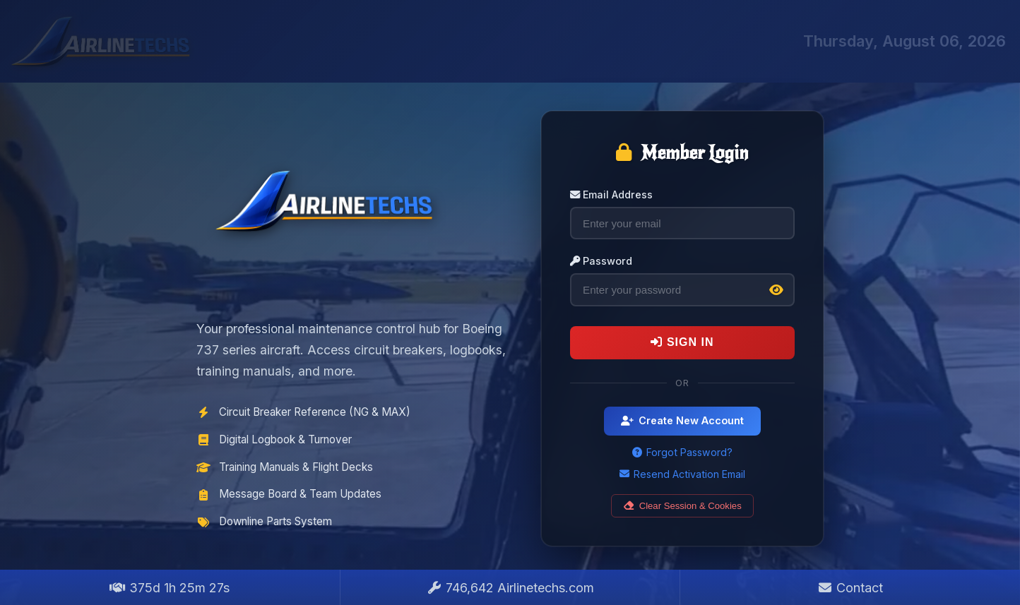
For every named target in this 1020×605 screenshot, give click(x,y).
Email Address (611, 194)
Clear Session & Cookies (682, 506)
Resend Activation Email (682, 474)
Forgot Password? (682, 452)
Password (601, 261)
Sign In (682, 342)
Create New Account (682, 420)
